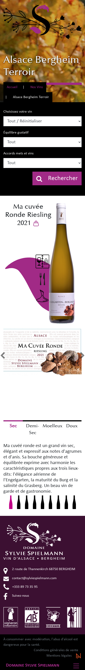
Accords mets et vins (18, 153)
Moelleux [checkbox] (52, 426)
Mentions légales (59, 656)
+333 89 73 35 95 (20, 587)
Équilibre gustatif (16, 132)
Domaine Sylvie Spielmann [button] (32, 665)
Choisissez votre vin (17, 112)
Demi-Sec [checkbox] (32, 429)
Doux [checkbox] (72, 426)
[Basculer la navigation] (77, 665)
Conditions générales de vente (56, 650)
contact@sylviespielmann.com (30, 578)
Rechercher (57, 178)
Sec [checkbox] (13, 426)
